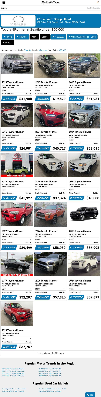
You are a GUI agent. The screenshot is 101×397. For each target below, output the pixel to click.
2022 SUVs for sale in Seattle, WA (49, 371)
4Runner (22, 37)
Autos (4, 8)
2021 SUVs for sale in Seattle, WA (13, 373)
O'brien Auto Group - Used (82, 37)
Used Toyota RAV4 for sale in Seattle (14, 389)
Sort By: (7, 43)
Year (34, 37)
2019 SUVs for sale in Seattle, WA (13, 376)
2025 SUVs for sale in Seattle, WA (13, 369)
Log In (89, 8)
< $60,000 (58, 37)
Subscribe (96, 8)
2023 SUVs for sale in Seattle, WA (13, 371)
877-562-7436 (78, 22)
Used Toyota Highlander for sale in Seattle (52, 389)
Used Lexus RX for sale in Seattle (13, 391)
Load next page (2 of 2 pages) (50, 353)
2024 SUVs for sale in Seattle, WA (49, 369)
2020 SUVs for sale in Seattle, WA (49, 373)
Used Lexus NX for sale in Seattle (49, 391)
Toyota (8, 37)
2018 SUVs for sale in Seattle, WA (49, 376)
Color (45, 37)
